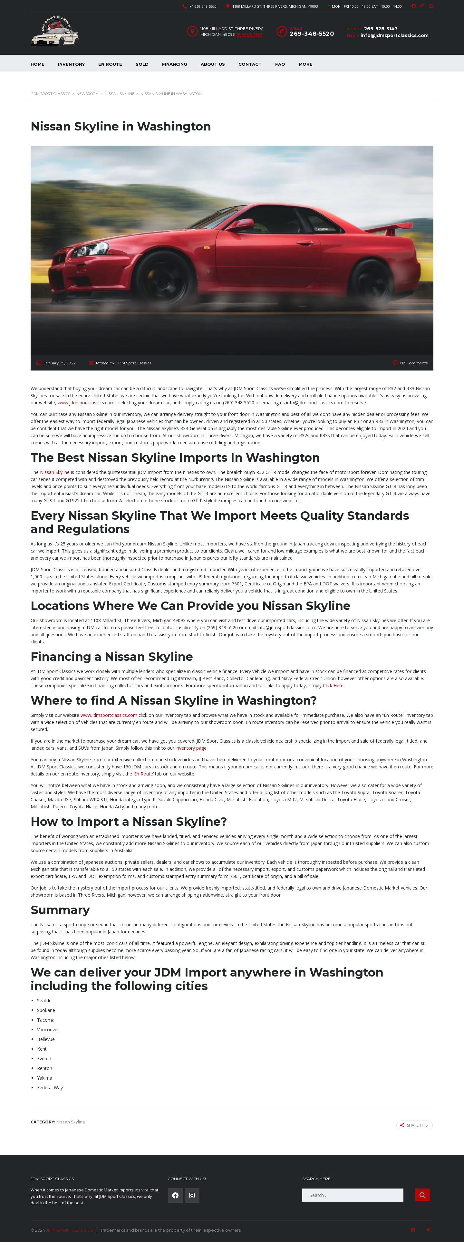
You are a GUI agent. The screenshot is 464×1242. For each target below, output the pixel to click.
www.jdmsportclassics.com (86, 403)
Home (37, 64)
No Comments (414, 363)
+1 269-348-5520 (203, 6)
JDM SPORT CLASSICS (69, 1229)
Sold (142, 64)
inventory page (191, 748)
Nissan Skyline (55, 472)
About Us (213, 64)
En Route (110, 64)
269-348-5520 (312, 33)
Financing (174, 64)
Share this (414, 1125)
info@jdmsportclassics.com (395, 35)
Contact (250, 64)
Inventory (71, 64)
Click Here (333, 685)
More (306, 64)
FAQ (280, 64)
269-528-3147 (381, 29)
